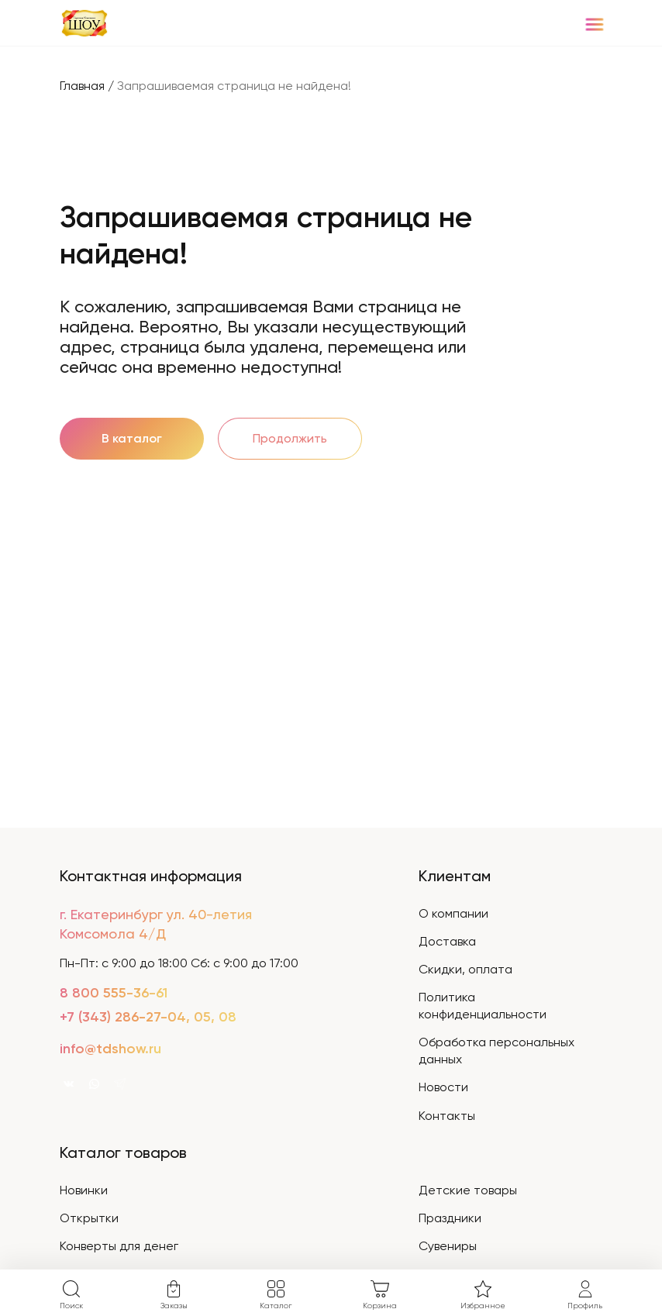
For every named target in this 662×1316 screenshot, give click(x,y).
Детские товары (468, 1190)
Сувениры (448, 1245)
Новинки (84, 1190)
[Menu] (594, 24)
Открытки (89, 1218)
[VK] (69, 1083)
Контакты (447, 1115)
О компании (453, 913)
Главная (82, 85)
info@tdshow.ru (110, 1048)
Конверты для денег (119, 1245)
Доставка (447, 941)
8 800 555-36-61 (113, 992)
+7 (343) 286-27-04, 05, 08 (148, 1016)
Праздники (450, 1218)
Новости (443, 1087)
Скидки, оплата (465, 969)
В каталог (132, 438)
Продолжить (290, 438)
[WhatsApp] (94, 1083)
